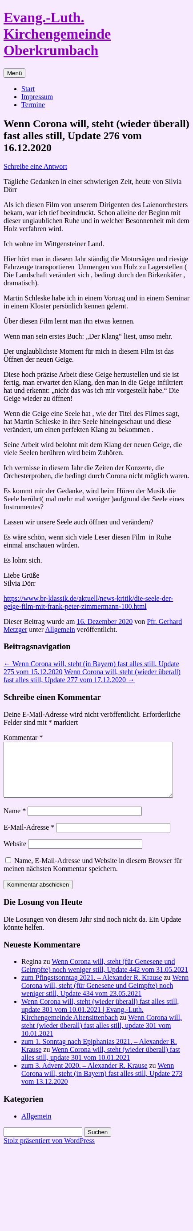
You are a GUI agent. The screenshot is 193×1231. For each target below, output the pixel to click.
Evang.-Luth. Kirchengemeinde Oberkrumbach (57, 33)
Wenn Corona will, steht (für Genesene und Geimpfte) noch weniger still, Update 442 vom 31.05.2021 (104, 976)
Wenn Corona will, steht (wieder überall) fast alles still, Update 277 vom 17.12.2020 (92, 675)
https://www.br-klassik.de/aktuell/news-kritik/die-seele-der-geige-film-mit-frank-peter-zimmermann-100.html (88, 602)
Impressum (37, 96)
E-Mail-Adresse (29, 838)
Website (15, 854)
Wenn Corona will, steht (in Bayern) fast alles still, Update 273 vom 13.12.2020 (101, 1084)
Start (28, 88)
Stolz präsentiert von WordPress (49, 1151)
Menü (14, 73)
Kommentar (23, 737)
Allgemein (60, 629)
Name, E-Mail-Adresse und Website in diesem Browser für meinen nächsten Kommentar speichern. (93, 875)
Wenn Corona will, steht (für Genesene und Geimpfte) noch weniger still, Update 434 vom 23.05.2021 (105, 996)
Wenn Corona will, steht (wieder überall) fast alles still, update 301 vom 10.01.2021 (101, 1036)
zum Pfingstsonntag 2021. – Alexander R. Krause (91, 988)
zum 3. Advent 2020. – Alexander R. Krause (84, 1076)
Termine (33, 104)
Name (15, 821)
